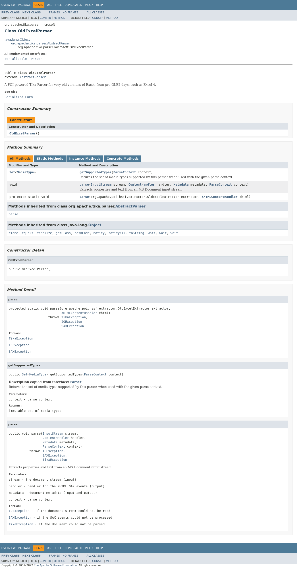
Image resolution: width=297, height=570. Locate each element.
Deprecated (73, 4)
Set (12, 172)
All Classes (95, 12)
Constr (45, 17)
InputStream (101, 184)
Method (59, 17)
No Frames (70, 12)
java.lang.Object (17, 39)
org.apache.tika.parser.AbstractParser (40, 43)
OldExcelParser (22, 133)
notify (99, 233)
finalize (44, 233)
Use (49, 4)
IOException (71, 321)
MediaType (25, 172)
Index (89, 4)
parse (84, 184)
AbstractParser (32, 77)
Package (24, 4)
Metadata (181, 184)
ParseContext (124, 172)
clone (13, 233)
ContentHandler (141, 184)
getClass (63, 233)
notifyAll (116, 233)
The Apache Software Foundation (55, 565)
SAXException (72, 326)
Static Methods (50, 158)
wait (152, 233)
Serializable (15, 59)
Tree (58, 4)
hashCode (82, 233)
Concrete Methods (123, 158)
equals (27, 233)
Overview (8, 4)
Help (99, 4)
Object (95, 225)
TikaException (73, 317)
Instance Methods (84, 158)
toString (136, 233)
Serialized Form (18, 97)
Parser (36, 59)
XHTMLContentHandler (219, 197)
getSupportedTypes (95, 172)
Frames (54, 12)
